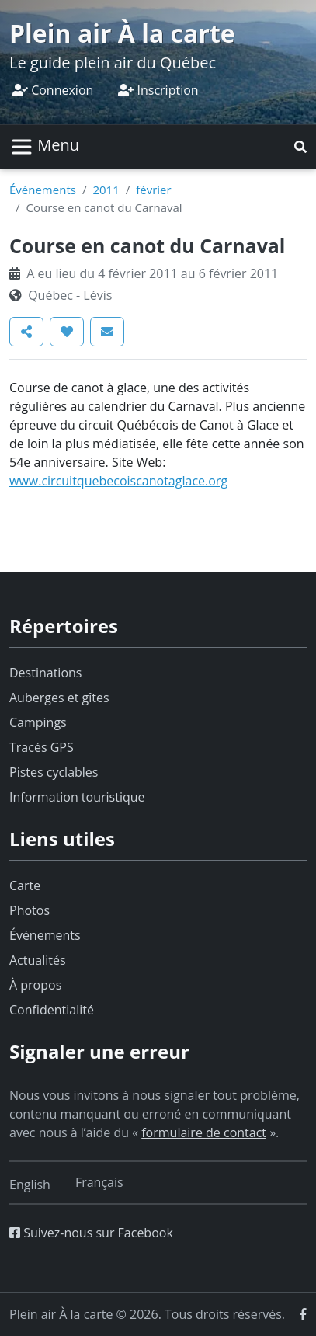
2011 (105, 189)
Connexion (52, 90)
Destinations (45, 672)
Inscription (158, 90)
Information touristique (77, 796)
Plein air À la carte (122, 33)
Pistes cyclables (53, 772)
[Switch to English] (29, 1184)
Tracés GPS (41, 747)
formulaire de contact (203, 1132)
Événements (42, 189)
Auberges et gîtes (59, 697)
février (153, 189)
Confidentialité (51, 1009)
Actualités (37, 960)
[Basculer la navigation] (44, 146)
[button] (300, 146)
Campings (38, 722)
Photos (29, 910)
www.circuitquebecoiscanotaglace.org (118, 480)
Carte (24, 885)
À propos (35, 984)
